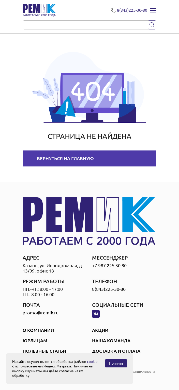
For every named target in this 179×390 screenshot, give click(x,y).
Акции (100, 330)
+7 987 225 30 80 (109, 265)
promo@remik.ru (40, 312)
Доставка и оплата (116, 350)
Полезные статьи (44, 350)
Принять (116, 363)
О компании (38, 330)
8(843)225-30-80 (109, 289)
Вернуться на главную (65, 158)
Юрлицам (35, 340)
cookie (92, 362)
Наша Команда (111, 340)
